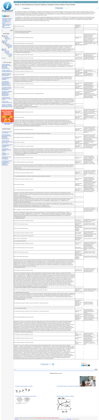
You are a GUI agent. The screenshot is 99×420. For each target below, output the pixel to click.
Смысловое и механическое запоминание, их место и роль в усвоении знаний (6, 83)
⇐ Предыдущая (59, 8)
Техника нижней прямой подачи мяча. (7, 71)
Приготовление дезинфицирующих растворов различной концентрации (6, 66)
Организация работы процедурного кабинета (7, 78)
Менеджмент (9, 45)
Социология (6, 50)
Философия (9, 53)
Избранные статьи (6, 19)
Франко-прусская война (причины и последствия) (6, 74)
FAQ (3, 26)
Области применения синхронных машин (25, 396)
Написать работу (6, 27)
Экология (4, 58)
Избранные (22, 2)
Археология (5, 35)
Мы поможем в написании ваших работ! (7, 123)
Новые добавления (6, 24)
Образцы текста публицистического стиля (7, 98)
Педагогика (4, 48)
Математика (8, 44)
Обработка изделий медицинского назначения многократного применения (7, 93)
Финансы (10, 54)
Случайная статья (6, 20)
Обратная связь (6, 25)
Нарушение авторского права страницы (41, 417)
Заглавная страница (7, 18)
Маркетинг (7, 43)
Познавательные (39, 2)
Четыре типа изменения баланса (7, 102)
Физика (7, 52)
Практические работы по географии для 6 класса (7, 141)
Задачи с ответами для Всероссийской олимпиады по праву (7, 105)
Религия (4, 49)
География (8, 38)
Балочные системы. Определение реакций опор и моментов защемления (7, 162)
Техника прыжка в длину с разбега (23, 386)
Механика (10, 46)
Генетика (7, 37)
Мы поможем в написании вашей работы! (53, 417)
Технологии (7, 51)
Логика (5, 42)
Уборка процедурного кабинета (5, 153)
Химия (10, 56)
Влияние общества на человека (7, 132)
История (4, 41)
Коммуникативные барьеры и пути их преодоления (6, 88)
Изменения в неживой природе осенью (6, 149)
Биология (6, 36)
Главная (16, 2)
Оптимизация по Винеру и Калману (65, 396)
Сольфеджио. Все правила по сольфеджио (6, 157)
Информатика (4, 40)
